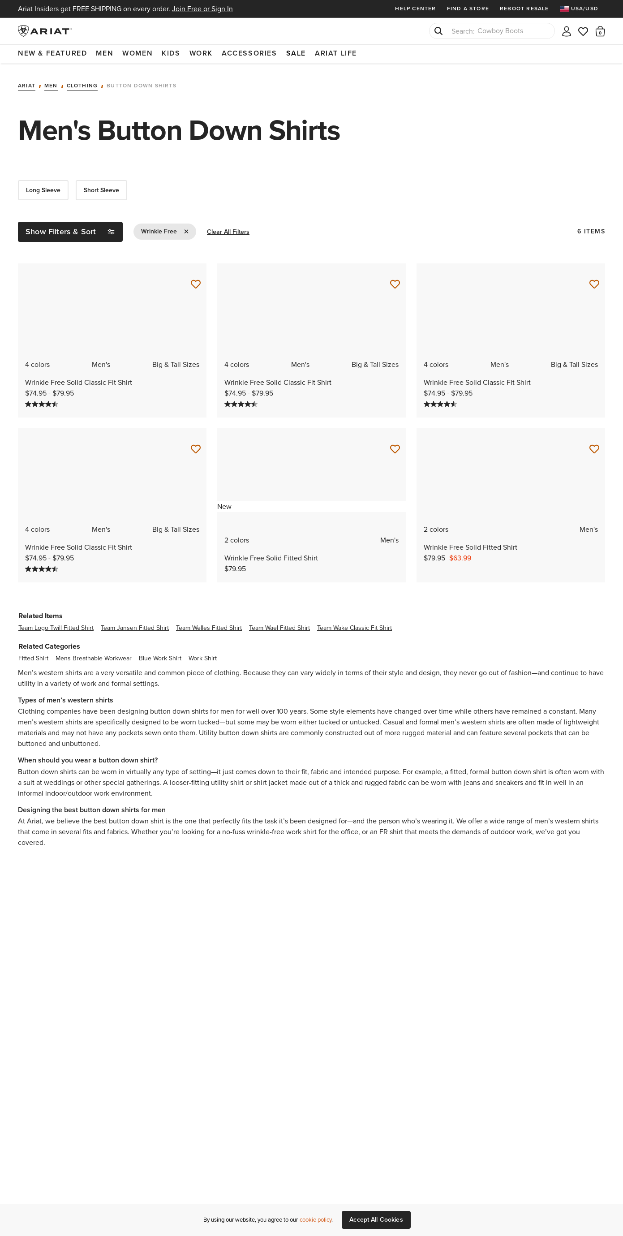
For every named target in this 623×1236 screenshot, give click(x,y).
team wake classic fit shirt (354, 627)
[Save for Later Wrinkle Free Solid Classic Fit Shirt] (196, 283)
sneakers (509, 781)
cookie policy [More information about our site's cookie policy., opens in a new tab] (315, 1219)
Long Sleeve (43, 189)
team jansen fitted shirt (135, 627)
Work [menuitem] (201, 53)
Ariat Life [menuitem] (336, 53)
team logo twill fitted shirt (56, 627)
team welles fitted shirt (209, 627)
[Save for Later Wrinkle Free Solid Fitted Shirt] (395, 448)
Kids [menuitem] (171, 53)
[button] (600, 30)
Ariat (26, 85)
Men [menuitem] (104, 53)
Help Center (415, 8)
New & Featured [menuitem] (52, 53)
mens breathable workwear (94, 657)
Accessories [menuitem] (249, 53)
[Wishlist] (583, 30)
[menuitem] (582, 8)
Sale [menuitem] (296, 53)
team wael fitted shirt (279, 627)
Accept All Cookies (376, 1219)
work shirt (203, 657)
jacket (278, 781)
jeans (472, 781)
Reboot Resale (524, 8)
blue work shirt (160, 657)
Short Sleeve (101, 189)
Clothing (82, 85)
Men (51, 85)
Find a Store (468, 8)
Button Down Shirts (141, 85)
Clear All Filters (228, 231)
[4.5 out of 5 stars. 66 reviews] (42, 403)
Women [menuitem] (137, 53)
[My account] (566, 30)
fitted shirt (33, 657)
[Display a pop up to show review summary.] (67, 404)
